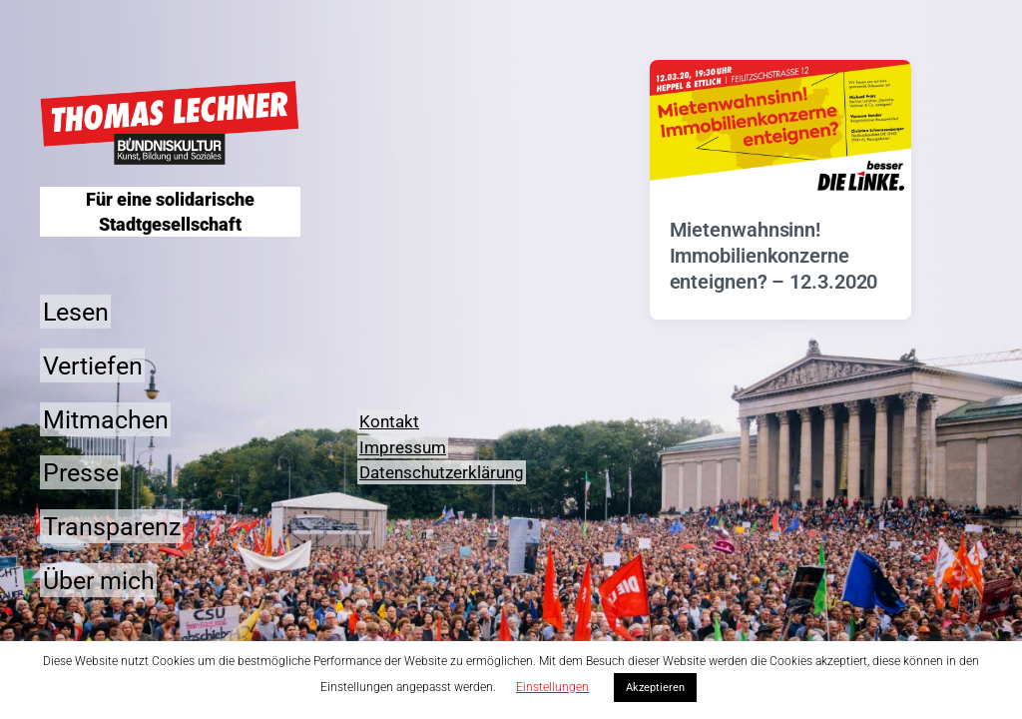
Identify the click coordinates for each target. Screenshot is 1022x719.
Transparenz (112, 526)
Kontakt (389, 421)
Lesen (76, 312)
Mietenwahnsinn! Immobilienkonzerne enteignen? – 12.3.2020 (774, 256)
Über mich (99, 579)
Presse (81, 472)
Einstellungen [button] (552, 687)
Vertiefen (93, 365)
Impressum (402, 447)
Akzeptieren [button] (655, 687)
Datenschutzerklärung (441, 472)
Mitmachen (106, 418)
